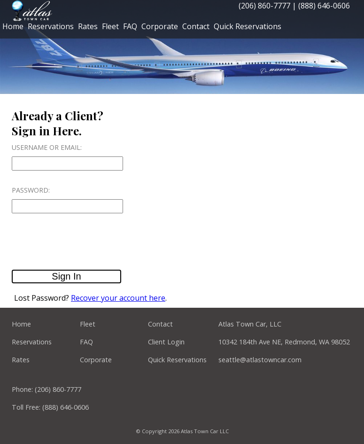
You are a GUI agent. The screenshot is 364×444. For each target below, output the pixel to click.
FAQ (130, 26)
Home (12, 26)
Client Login (166, 341)
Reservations (51, 26)
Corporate (159, 26)
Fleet (110, 26)
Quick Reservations (247, 26)
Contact (195, 26)
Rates (88, 26)
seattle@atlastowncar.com (260, 359)
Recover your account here (118, 298)
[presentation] (83, 242)
